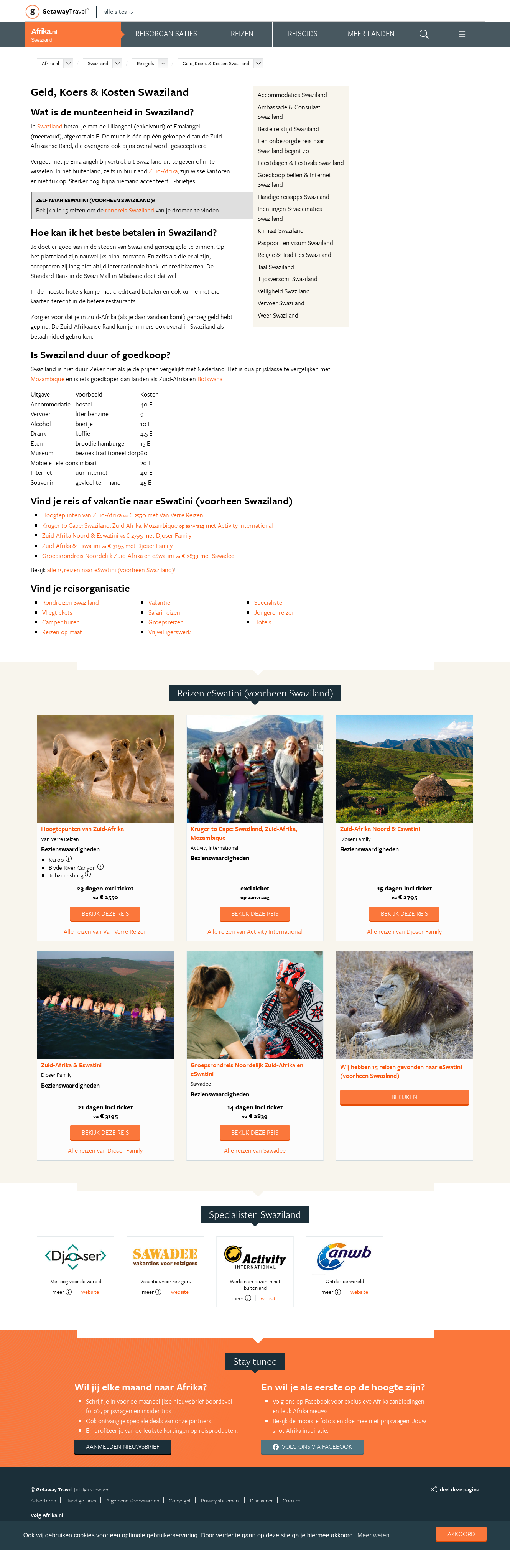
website (90, 1292)
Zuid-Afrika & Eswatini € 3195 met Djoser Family (107, 545)
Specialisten (270, 602)
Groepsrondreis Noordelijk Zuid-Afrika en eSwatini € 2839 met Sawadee (138, 555)
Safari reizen (164, 612)
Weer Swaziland (278, 315)
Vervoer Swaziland (281, 303)
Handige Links (81, 1500)
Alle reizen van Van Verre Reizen (105, 931)
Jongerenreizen (274, 612)
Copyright (180, 1500)
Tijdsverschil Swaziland (288, 278)
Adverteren (43, 1500)
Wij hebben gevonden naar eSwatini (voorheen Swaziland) (401, 1071)
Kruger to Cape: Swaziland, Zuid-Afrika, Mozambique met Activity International (157, 525)
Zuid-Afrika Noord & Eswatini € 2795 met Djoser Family (116, 535)
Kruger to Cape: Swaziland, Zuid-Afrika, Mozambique (244, 833)
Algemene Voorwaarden (132, 1500)
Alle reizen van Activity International (254, 931)
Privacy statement (220, 1500)
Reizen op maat (62, 632)
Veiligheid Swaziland (284, 291)
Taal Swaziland (276, 266)
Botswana (209, 378)
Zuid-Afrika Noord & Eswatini (380, 828)
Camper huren (61, 622)
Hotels (262, 622)
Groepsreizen (166, 622)
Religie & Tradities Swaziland (294, 254)
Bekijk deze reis (105, 913)
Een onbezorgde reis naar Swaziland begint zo (291, 145)
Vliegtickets (57, 612)
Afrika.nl (50, 63)
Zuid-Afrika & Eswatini (71, 1065)
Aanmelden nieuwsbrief (123, 1446)
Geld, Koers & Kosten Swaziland (216, 63)
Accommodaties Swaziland (292, 94)
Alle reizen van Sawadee (255, 1150)
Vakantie (159, 602)
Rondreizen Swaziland (70, 602)
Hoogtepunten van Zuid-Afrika (82, 828)
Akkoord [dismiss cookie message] (461, 1533)
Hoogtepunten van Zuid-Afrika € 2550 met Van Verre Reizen (122, 515)
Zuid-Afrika (163, 171)
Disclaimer (261, 1500)
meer (62, 1292)
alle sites (119, 11)
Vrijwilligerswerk (169, 632)
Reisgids (145, 63)
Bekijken (404, 1096)
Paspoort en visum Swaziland (295, 242)
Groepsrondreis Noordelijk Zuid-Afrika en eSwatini (247, 1069)
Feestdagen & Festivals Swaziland (301, 162)
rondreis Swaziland (129, 210)
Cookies (292, 1500)
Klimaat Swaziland (281, 230)
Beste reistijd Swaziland (288, 128)
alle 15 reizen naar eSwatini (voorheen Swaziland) (110, 569)
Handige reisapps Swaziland (293, 196)
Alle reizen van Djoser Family (404, 931)
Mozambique (47, 378)
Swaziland (98, 63)
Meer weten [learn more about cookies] (373, 1535)
